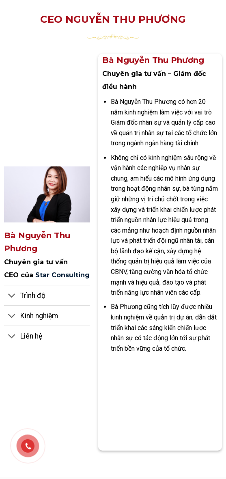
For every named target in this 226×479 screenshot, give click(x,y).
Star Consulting (62, 275)
